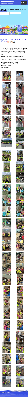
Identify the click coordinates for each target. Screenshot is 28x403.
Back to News (3, 44)
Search (12, 1)
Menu (23, 2)
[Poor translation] (5, 11)
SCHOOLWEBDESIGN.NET (15, 400)
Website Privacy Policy (13, 397)
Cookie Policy (5, 397)
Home (2, 36)
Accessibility (10, 3)
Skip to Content (4, 3)
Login (22, 400)
